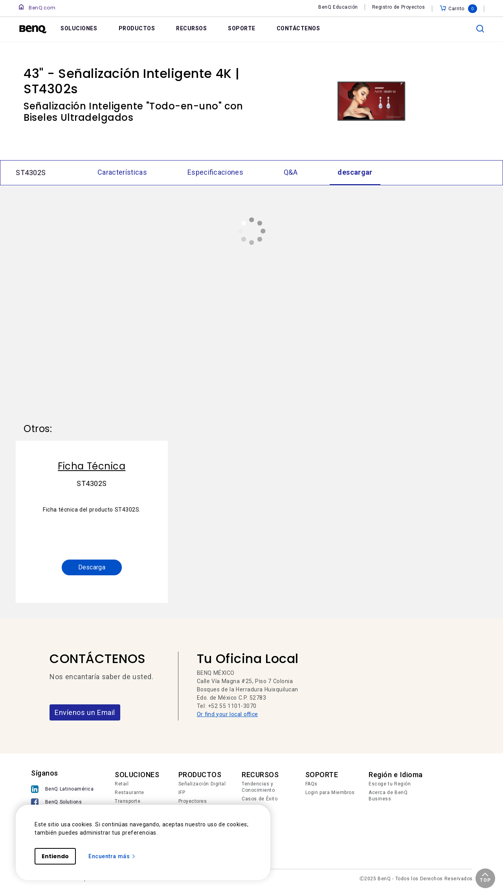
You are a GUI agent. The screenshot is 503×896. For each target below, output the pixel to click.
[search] (480, 29)
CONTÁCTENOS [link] (298, 28)
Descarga (92, 567)
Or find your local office (227, 714)
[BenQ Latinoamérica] (62, 789)
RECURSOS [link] (191, 28)
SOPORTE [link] (241, 28)
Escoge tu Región (390, 784)
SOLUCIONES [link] (79, 28)
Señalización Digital (202, 784)
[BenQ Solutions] (62, 802)
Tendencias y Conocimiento (258, 787)
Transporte (127, 801)
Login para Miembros (330, 792)
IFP (181, 792)
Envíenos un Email (85, 712)
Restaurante (129, 792)
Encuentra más (112, 856)
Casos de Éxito (259, 799)
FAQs (311, 784)
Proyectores (192, 801)
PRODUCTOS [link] (137, 28)
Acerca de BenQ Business (388, 796)
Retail (122, 784)
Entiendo (55, 856)
